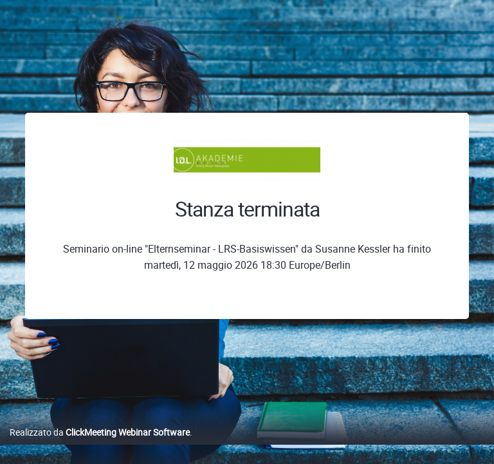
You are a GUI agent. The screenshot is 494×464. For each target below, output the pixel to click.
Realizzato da (100, 432)
